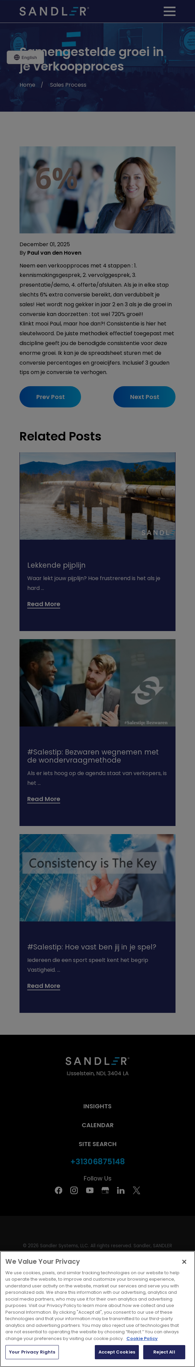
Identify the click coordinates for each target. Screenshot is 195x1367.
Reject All (164, 1352)
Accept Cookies (117, 1352)
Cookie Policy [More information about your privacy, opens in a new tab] (142, 1338)
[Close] (184, 1261)
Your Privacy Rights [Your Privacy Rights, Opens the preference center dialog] (32, 1352)
